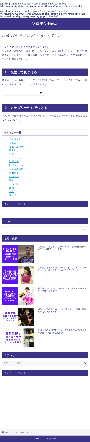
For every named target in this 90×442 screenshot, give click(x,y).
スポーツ (14, 184)
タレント (14, 176)
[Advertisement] (45, 402)
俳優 (11, 154)
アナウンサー (16, 139)
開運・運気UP (17, 146)
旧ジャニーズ (16, 165)
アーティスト (16, 158)
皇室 (11, 191)
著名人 (12, 143)
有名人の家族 (16, 169)
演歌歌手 (14, 173)
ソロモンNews (45, 23)
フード (12, 195)
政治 (11, 188)
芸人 (11, 180)
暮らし (12, 150)
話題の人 (14, 161)
